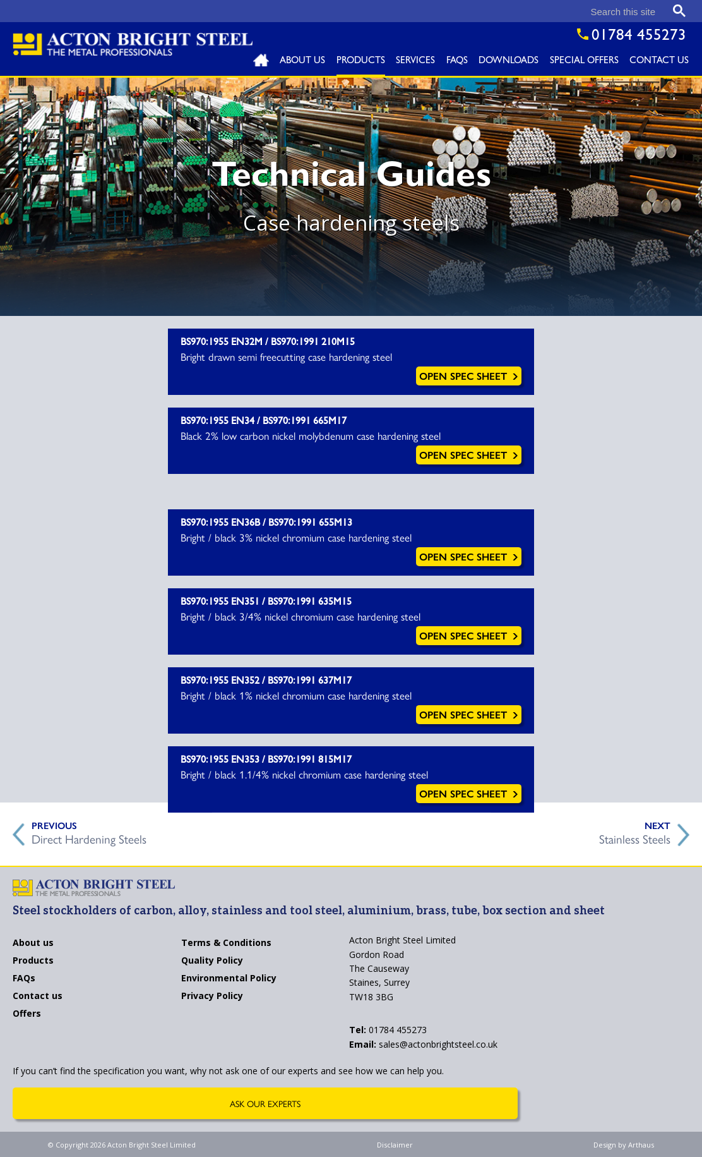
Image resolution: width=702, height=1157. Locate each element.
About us (33, 943)
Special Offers (584, 61)
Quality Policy (212, 961)
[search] (560, 11)
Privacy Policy (212, 996)
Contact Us (659, 61)
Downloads (508, 61)
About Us (302, 61)
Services (415, 61)
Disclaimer (395, 1144)
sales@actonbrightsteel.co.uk (423, 1044)
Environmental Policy (229, 979)
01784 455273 (388, 1030)
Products (360, 61)
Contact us (37, 996)
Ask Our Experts (265, 1103)
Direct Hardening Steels (89, 837)
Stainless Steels (634, 837)
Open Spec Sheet (468, 375)
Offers (27, 1014)
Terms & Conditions (226, 943)
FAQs (457, 61)
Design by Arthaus (623, 1144)
